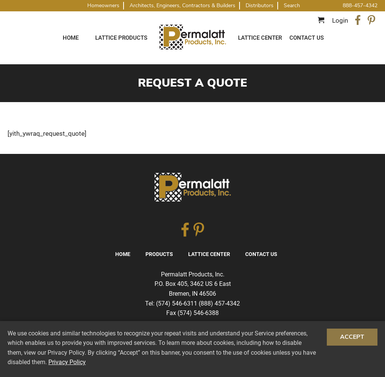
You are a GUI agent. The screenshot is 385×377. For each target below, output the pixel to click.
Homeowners (103, 5)
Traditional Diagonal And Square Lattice (192, 37)
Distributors (260, 5)
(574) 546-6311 (176, 303)
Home (71, 37)
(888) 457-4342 (219, 303)
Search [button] (292, 5)
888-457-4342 (360, 5)
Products (159, 254)
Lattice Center (260, 37)
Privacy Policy (67, 362)
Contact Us (306, 37)
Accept (352, 337)
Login (340, 20)
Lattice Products (121, 37)
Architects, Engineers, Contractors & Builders (182, 5)
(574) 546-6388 (198, 312)
